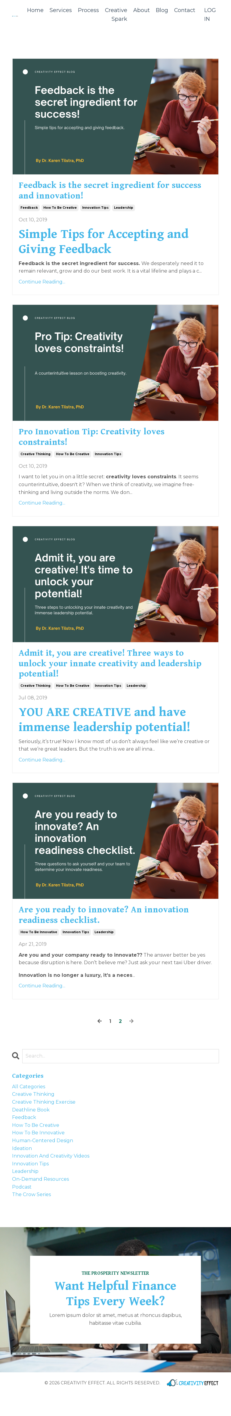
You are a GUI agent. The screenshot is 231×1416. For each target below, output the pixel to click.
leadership (123, 213)
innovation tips (95, 213)
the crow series (31, 1217)
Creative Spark (115, 14)
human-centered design (42, 1163)
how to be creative (60, 213)
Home (34, 10)
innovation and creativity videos (50, 1178)
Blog (162, 10)
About (141, 10)
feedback (29, 213)
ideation (22, 1171)
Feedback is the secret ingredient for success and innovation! (109, 193)
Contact (184, 10)
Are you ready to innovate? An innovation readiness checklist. (95, 935)
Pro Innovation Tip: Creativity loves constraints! (107, 445)
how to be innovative (38, 955)
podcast (22, 1209)
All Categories (28, 1109)
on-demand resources (40, 1201)
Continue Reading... (42, 286)
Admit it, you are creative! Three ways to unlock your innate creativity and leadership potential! (113, 677)
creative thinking (35, 464)
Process (87, 10)
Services (60, 10)
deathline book (31, 1132)
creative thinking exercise (43, 1124)
